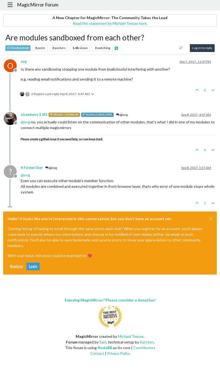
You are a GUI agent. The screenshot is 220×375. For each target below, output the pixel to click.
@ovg (122, 115)
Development (18, 48)
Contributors (144, 347)
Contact (97, 353)
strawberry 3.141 (34, 115)
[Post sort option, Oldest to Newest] (181, 48)
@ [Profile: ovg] (25, 122)
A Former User (32, 168)
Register (16, 266)
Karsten (146, 342)
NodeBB (104, 347)
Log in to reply (202, 48)
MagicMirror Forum (37, 5)
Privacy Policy (118, 353)
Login (33, 266)
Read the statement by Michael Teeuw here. (110, 23)
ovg (24, 62)
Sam (102, 342)
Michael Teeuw (131, 336)
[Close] (210, 218)
